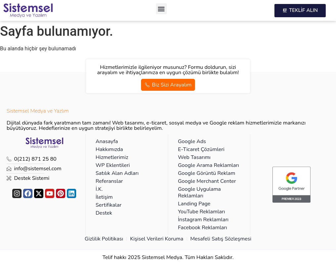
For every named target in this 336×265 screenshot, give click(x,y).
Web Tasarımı (194, 157)
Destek (104, 213)
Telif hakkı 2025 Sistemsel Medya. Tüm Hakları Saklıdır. (167, 257)
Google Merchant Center (207, 181)
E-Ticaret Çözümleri (201, 149)
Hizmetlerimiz (112, 157)
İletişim (104, 197)
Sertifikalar (108, 205)
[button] (161, 8)
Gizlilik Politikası (104, 238)
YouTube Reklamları (201, 211)
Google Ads (192, 141)
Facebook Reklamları (202, 227)
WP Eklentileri (113, 165)
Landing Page (194, 203)
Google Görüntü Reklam (206, 173)
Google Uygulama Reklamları (199, 192)
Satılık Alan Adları (117, 173)
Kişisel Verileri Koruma (156, 238)
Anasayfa (107, 141)
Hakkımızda (109, 149)
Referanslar (109, 181)
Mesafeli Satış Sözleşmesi (221, 238)
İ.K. (99, 189)
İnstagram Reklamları (203, 219)
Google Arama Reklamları (208, 165)
